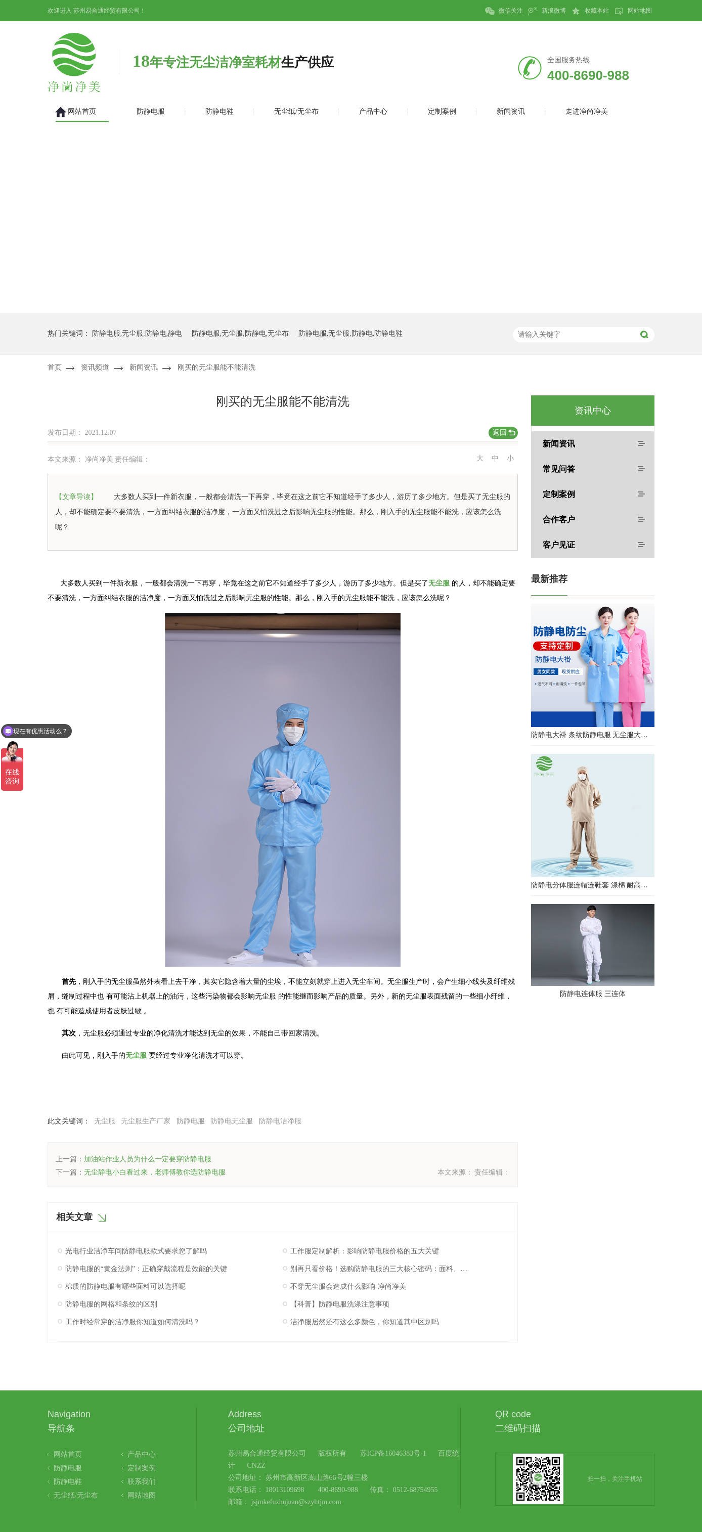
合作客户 (559, 519)
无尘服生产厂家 (145, 1121)
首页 (55, 367)
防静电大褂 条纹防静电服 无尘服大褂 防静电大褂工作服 (592, 735)
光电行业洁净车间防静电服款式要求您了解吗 (136, 1251)
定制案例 (559, 494)
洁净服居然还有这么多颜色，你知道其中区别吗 (364, 1322)
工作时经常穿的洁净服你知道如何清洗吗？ (132, 1322)
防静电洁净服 (280, 1121)
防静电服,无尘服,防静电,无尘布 (240, 333)
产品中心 (141, 1454)
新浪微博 (547, 11)
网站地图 (633, 11)
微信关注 (504, 11)
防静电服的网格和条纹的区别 (111, 1304)
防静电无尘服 (231, 1121)
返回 (500, 432)
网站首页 (68, 1454)
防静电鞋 (68, 1481)
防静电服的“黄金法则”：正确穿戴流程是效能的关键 (146, 1269)
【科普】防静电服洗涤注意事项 (339, 1304)
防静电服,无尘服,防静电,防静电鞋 (350, 333)
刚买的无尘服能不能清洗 (216, 367)
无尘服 (439, 583)
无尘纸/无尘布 (76, 1495)
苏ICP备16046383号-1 (393, 1453)
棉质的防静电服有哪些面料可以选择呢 (125, 1286)
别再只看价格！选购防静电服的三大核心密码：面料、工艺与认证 (380, 1269)
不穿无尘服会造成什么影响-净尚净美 (348, 1286)
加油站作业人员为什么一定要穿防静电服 (147, 1159)
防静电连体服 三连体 (593, 994)
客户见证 (559, 544)
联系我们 (141, 1481)
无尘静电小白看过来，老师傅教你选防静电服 (155, 1172)
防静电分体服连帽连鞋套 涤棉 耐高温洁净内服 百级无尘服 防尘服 (592, 885)
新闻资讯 (143, 367)
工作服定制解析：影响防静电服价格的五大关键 (364, 1251)
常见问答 (559, 469)
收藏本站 (590, 11)
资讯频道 (95, 367)
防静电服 (191, 1121)
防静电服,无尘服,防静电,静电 (137, 333)
